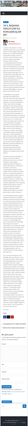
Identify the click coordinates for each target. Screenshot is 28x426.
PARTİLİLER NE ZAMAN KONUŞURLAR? (14, 328)
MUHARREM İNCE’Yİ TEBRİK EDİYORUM (14, 324)
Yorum (4, 344)
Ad (3, 364)
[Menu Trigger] (24, 3)
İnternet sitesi (5, 379)
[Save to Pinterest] (12, 316)
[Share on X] (8, 316)
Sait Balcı (15, 38)
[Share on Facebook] (4, 316)
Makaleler (6, 22)
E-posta (4, 372)
